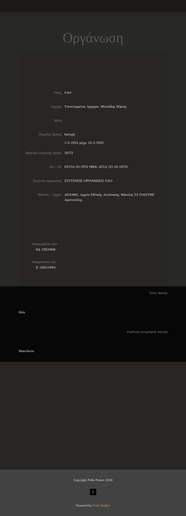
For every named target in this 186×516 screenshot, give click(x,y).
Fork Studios (101, 505)
